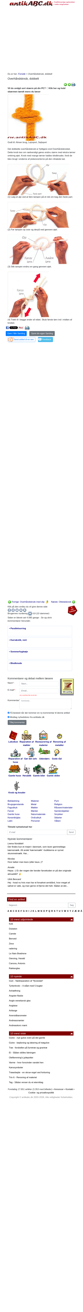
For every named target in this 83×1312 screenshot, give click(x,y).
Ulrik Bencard (14, 879)
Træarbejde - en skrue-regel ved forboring (29, 1072)
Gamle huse (14, 814)
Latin (10, 821)
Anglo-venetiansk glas (20, 1000)
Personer (35, 821)
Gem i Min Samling (16, 333)
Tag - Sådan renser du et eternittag (26, 1082)
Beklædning (13, 801)
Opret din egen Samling (42, 333)
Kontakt (69, 1089)
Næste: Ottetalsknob (63, 602)
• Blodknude (15, 663)
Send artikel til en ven (24, 339)
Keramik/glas (14, 817)
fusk (11, 924)
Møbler (34, 807)
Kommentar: (13, 700)
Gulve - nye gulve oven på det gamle (27, 1038)
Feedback (46, 339)
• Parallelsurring (17, 628)
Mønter (34, 811)
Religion (58, 804)
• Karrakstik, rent (18, 640)
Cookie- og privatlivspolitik (41, 1092)
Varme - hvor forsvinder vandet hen (26, 1062)
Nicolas (11, 859)
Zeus (11, 943)
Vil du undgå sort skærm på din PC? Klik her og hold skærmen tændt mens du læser (36, 90)
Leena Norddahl (15, 843)
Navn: (11, 683)
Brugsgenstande (16, 804)
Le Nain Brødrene (17, 953)
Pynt (56, 801)
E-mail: (12, 690)
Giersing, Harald (17, 958)
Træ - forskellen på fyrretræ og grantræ (28, 1047)
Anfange (13, 1010)
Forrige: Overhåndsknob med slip (26, 602)
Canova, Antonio (17, 963)
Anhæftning (14, 991)
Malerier (35, 801)
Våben (57, 821)
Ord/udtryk (36, 817)
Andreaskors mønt (18, 1025)
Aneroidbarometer (18, 1015)
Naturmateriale (38, 814)
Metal (33, 804)
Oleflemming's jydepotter (21, 1057)
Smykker (58, 814)
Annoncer (59, 1089)
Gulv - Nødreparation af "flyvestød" (26, 981)
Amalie (11, 867)
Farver (11, 811)
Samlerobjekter (61, 811)
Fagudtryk (13, 807)
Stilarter (58, 817)
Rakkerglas (14, 968)
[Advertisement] (37, 39)
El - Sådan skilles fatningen (22, 1052)
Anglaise (13, 1005)
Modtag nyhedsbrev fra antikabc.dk (27, 717)
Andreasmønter (16, 1020)
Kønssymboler (16, 1067)
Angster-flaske (16, 995)
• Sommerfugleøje (18, 652)
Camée (12, 933)
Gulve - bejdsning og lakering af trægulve (29, 1043)
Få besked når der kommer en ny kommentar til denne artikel (40, 713)
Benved (13, 938)
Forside (22, 74)
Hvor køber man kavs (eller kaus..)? (25, 862)
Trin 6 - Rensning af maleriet (23, 1077)
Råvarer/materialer (63, 807)
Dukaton (13, 929)
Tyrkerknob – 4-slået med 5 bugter (26, 986)
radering (13, 948)
